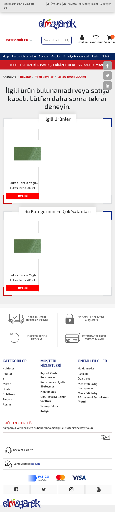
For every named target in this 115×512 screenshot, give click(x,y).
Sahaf (105, 56)
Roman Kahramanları (24, 56)
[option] (22, 164)
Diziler (7, 389)
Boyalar (43, 56)
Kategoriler (19, 40)
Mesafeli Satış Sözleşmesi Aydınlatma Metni (93, 397)
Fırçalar (55, 56)
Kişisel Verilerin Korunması (50, 375)
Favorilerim (96, 39)
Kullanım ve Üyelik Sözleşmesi (52, 384)
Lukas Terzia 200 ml (71, 76)
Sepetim (109, 39)
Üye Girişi (54, 3)
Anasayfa (9, 76)
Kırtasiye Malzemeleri (76, 56)
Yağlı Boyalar (44, 76)
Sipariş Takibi (88, 3)
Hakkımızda (48, 391)
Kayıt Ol (70, 3)
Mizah (7, 383)
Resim (95, 56)
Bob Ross (9, 394)
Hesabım (82, 39)
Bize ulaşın (19, 5)
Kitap (6, 56)
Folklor (7, 373)
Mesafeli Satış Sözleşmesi (87, 386)
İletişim (105, 3)
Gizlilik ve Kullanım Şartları (53, 399)
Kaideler (8, 368)
